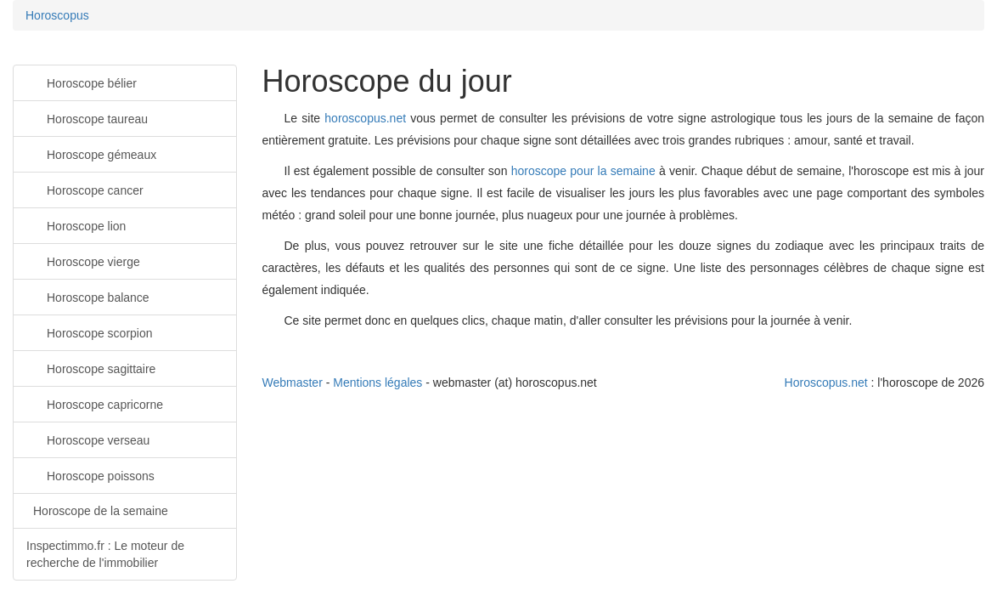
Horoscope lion (76, 225)
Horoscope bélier (81, 82)
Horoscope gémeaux (91, 153)
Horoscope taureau (87, 118)
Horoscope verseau (87, 439)
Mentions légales (377, 382)
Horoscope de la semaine (100, 511)
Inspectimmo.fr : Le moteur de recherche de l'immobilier (105, 554)
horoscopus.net (365, 118)
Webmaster (292, 382)
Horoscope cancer (85, 189)
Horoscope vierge (83, 260)
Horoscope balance (87, 296)
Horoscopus (57, 15)
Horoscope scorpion (89, 332)
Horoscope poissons (90, 475)
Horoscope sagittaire (90, 368)
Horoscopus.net (826, 382)
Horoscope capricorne (94, 403)
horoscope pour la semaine (583, 171)
